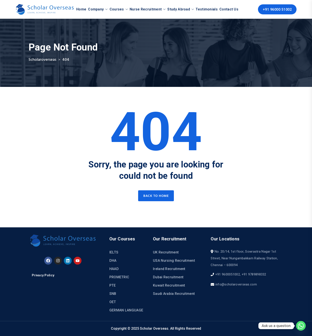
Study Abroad (178, 9)
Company (96, 9)
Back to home (156, 196)
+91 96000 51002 (277, 9)
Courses (117, 9)
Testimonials (207, 9)
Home (81, 9)
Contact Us (228, 9)
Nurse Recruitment (146, 9)
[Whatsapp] (301, 326)
